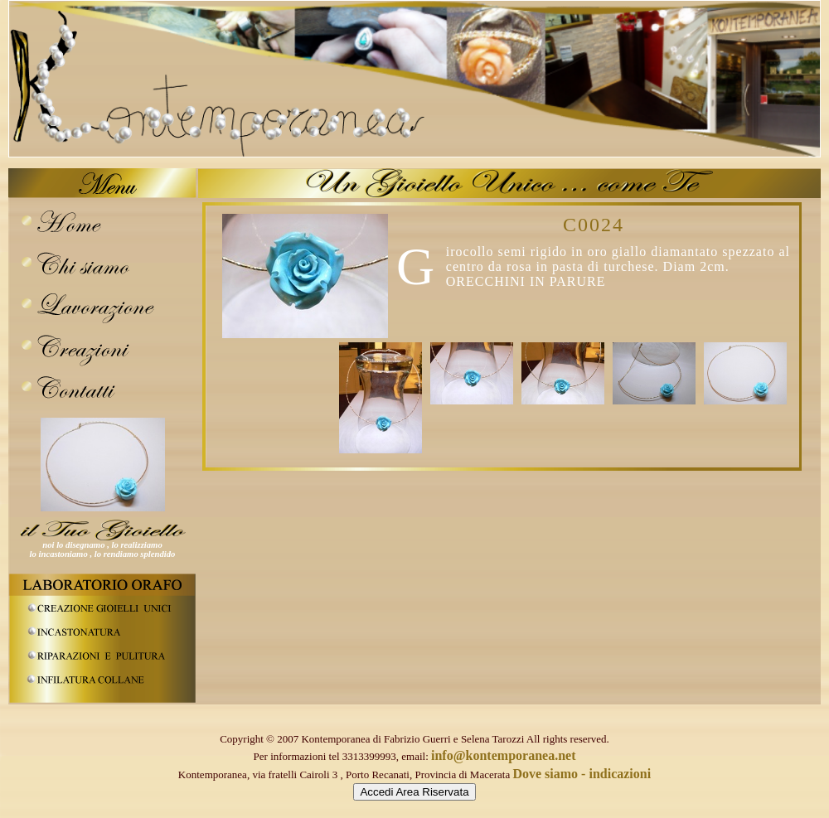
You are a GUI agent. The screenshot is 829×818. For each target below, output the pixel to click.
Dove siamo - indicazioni (581, 774)
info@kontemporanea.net (503, 755)
